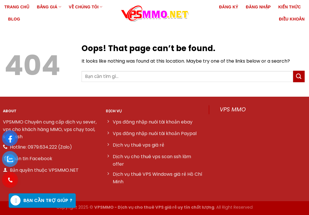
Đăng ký (228, 7)
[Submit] (299, 76)
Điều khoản (292, 19)
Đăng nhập (258, 7)
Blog (14, 19)
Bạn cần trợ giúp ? (41, 200)
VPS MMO (233, 109)
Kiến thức (289, 7)
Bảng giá (49, 7)
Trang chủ (16, 7)
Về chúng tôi (86, 7)
